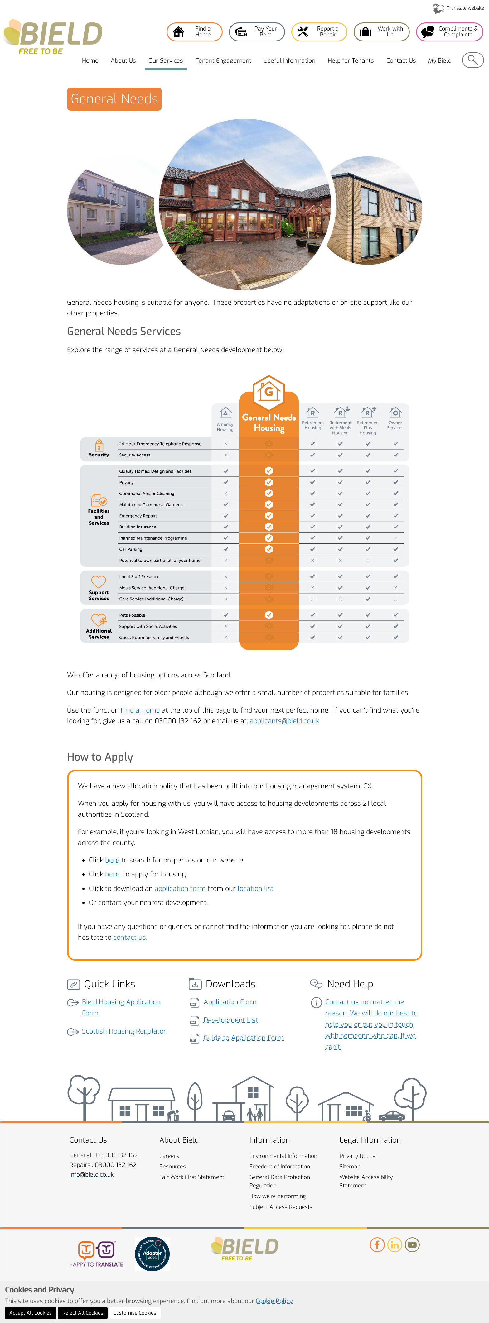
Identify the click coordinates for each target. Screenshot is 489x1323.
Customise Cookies (135, 1313)
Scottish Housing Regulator (124, 1031)
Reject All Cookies (82, 1313)
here (113, 860)
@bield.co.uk (300, 720)
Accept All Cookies (30, 1313)
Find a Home (140, 710)
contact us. (130, 937)
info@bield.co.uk (92, 1174)
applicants (266, 720)
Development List (231, 1019)
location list (256, 888)
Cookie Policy (274, 1301)
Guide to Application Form (244, 1037)
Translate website (465, 8)
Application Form (230, 1001)
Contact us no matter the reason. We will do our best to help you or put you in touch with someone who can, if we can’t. (371, 1024)
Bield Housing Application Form (121, 1007)
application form (180, 888)
